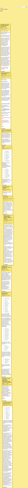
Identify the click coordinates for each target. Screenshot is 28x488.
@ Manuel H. (16, 111)
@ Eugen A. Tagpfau (20, 266)
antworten (3, 38)
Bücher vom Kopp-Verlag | (18, 12)
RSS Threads (5, 485)
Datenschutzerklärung (24, 12)
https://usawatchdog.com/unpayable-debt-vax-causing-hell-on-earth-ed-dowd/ (12, 464)
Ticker (1, 11)
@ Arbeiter (13, 76)
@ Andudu (18, 194)
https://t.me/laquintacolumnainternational (7, 66)
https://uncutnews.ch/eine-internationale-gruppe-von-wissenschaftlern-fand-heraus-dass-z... (14, 68)
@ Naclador (16, 323)
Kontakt (8, 485)
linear (1, 10)
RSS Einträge (2, 485)
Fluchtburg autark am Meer (4, 12)
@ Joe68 (14, 86)
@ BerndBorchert (15, 428)
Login (1, 8)
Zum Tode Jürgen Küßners (11, 12)
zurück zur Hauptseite (4, 9)
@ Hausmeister (17, 344)
